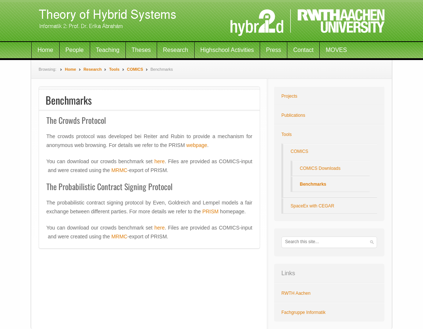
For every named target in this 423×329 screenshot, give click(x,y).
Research (175, 50)
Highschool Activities (227, 50)
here (159, 161)
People (74, 50)
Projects (289, 96)
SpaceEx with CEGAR (312, 206)
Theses (141, 50)
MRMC (119, 170)
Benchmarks (313, 184)
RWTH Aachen (295, 293)
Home (45, 50)
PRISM (210, 211)
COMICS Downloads (320, 168)
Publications (293, 115)
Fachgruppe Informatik (303, 312)
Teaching (108, 50)
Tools (114, 69)
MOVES (336, 50)
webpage (196, 145)
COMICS (135, 69)
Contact (303, 50)
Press (273, 50)
